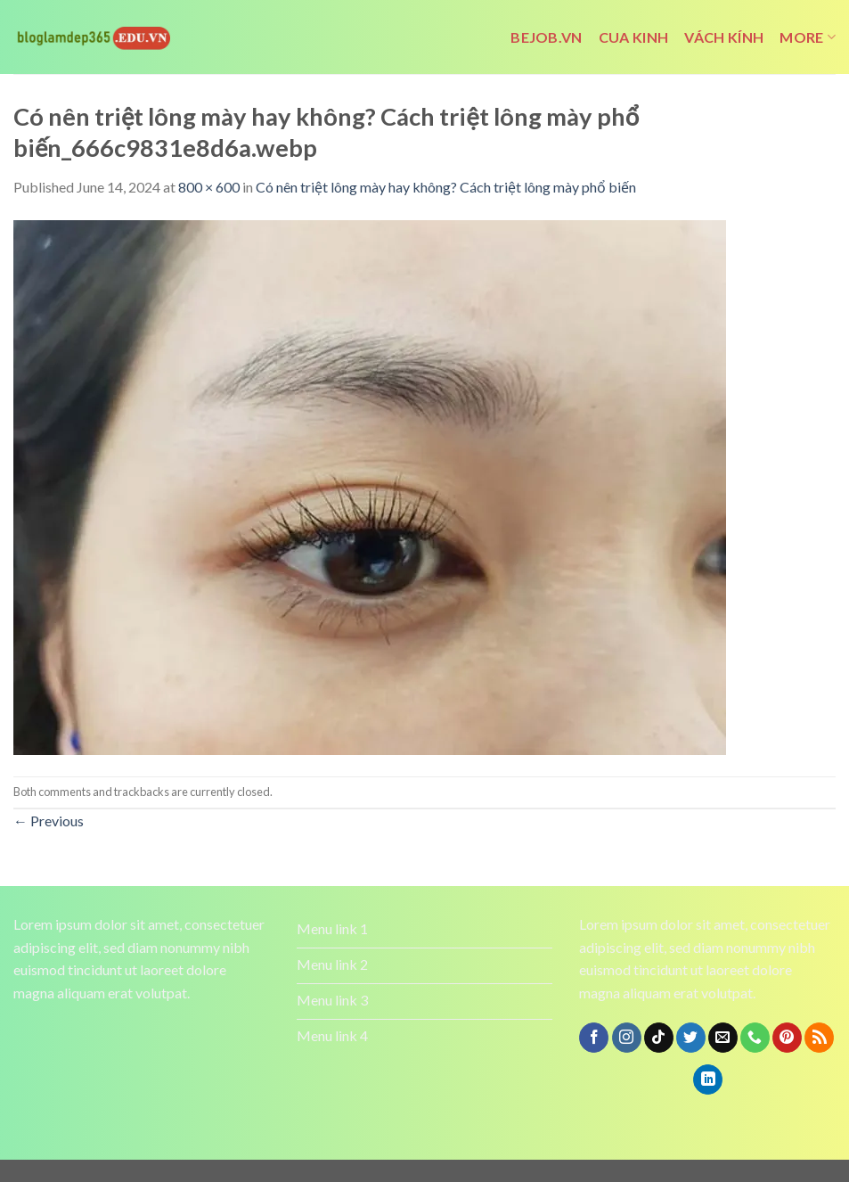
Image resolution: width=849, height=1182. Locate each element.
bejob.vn (546, 37)
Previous (48, 820)
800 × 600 (209, 186)
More (808, 37)
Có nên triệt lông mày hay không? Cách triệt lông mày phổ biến (446, 186)
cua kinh (634, 37)
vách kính (723, 37)
